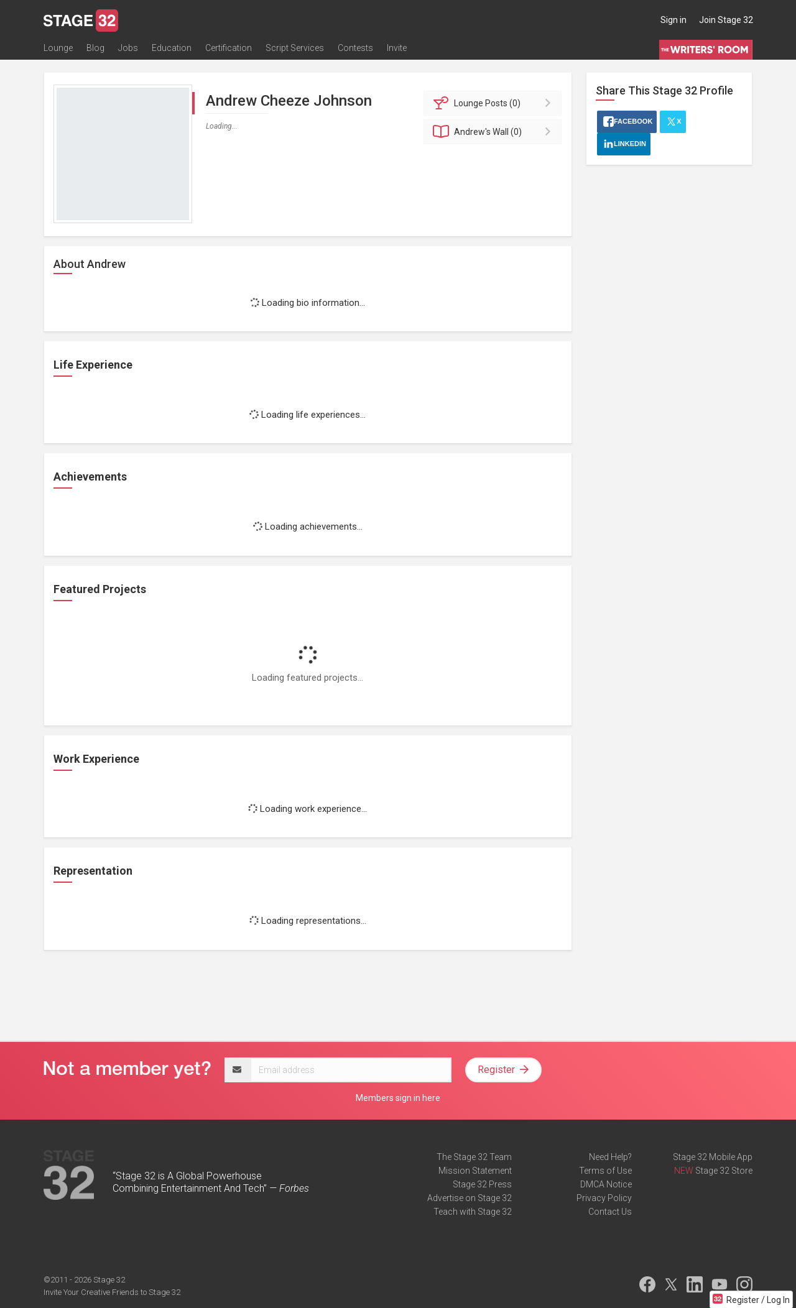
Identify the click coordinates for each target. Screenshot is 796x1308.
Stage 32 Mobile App (712, 1157)
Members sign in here (398, 1098)
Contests (355, 48)
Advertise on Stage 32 (469, 1198)
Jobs (128, 48)
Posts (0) (495, 103)
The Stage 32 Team (474, 1157)
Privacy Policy (604, 1198)
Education (172, 48)
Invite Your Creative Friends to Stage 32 (112, 1292)
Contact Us (610, 1212)
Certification (228, 48)
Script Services (295, 48)
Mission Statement (475, 1171)
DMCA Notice (606, 1184)
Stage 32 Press (482, 1184)
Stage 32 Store (723, 1171)
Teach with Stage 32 (472, 1212)
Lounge (58, 48)
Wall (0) (495, 131)
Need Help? (610, 1157)
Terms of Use (605, 1171)
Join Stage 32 (726, 20)
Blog (95, 48)
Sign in (673, 20)
